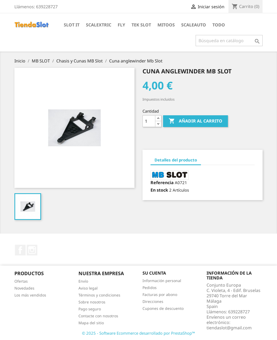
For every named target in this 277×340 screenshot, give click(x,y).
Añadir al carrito (195, 121)
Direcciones (153, 301)
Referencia (162, 182)
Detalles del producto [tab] (176, 160)
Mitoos (166, 25)
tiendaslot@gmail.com (229, 328)
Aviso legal (88, 288)
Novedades (24, 288)
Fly (121, 25)
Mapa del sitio (91, 322)
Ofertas (21, 281)
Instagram (32, 250)
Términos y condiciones (99, 295)
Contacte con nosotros (98, 315)
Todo (218, 25)
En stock (159, 190)
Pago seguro (89, 308)
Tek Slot (141, 25)
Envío (83, 281)
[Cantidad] (149, 121)
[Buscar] (229, 40)
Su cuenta (154, 273)
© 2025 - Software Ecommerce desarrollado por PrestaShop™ (138, 333)
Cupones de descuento (163, 308)
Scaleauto (193, 25)
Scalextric (98, 25)
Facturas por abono (160, 294)
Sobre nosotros (91, 302)
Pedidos (150, 287)
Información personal (162, 280)
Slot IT (72, 25)
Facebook (20, 250)
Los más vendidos (30, 295)
